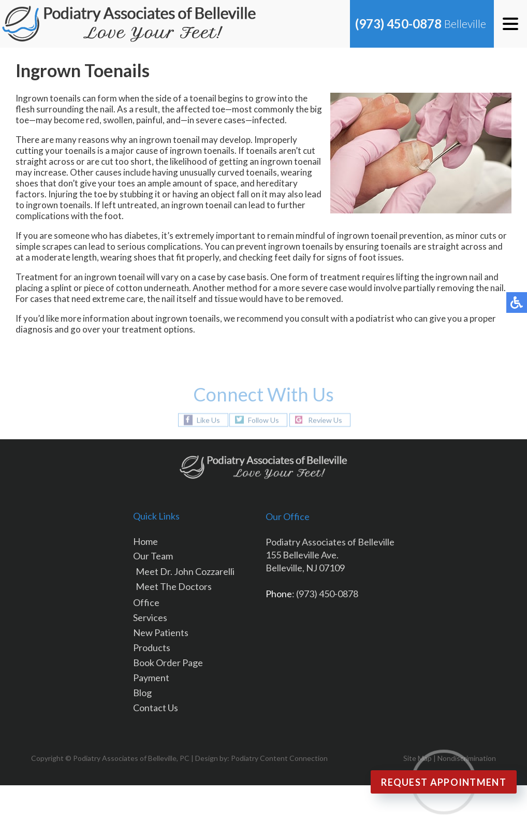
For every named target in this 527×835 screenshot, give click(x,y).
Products (151, 647)
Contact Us (155, 707)
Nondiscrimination (466, 758)
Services (150, 617)
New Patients (160, 632)
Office (146, 602)
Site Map (417, 758)
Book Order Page (168, 662)
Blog (142, 692)
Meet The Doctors (174, 586)
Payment (151, 677)
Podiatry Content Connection (279, 758)
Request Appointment (443, 782)
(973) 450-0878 (398, 23)
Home (145, 541)
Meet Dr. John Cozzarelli (185, 571)
